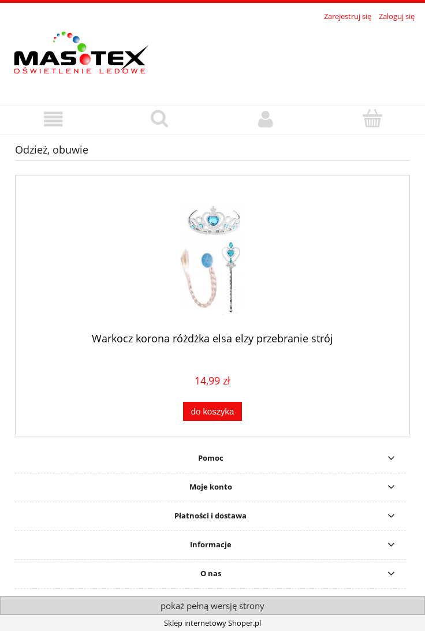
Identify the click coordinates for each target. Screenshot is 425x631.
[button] (53, 119)
